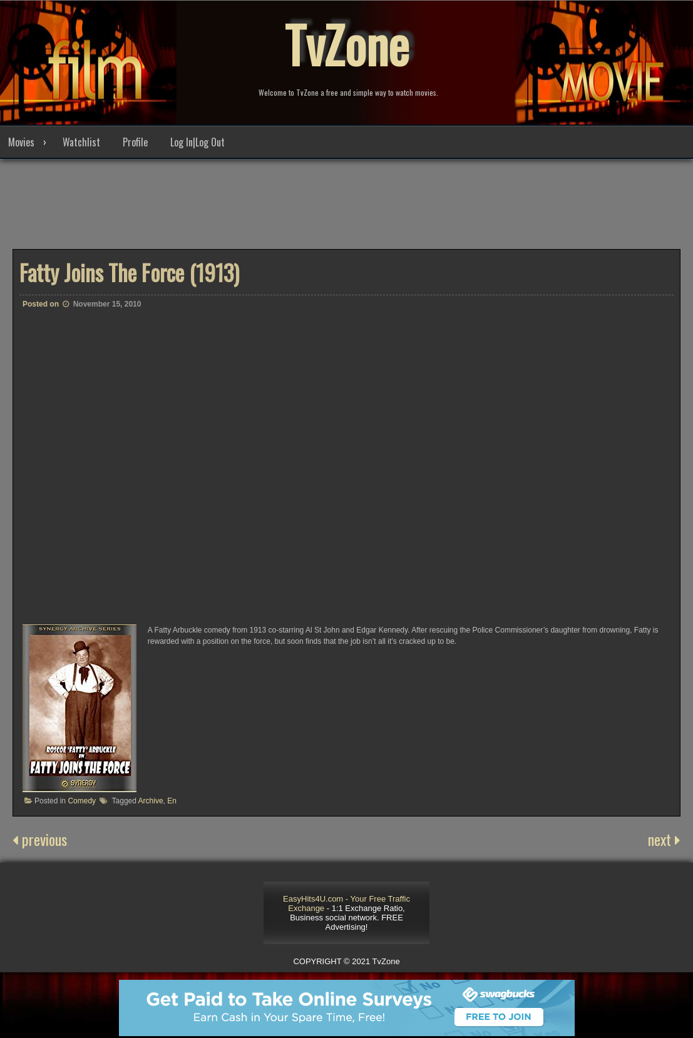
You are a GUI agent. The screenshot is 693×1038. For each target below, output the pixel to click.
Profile (135, 142)
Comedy (82, 800)
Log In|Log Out (197, 142)
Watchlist (81, 142)
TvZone (347, 44)
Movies (21, 142)
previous (40, 839)
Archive (150, 800)
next (664, 839)
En (172, 800)
